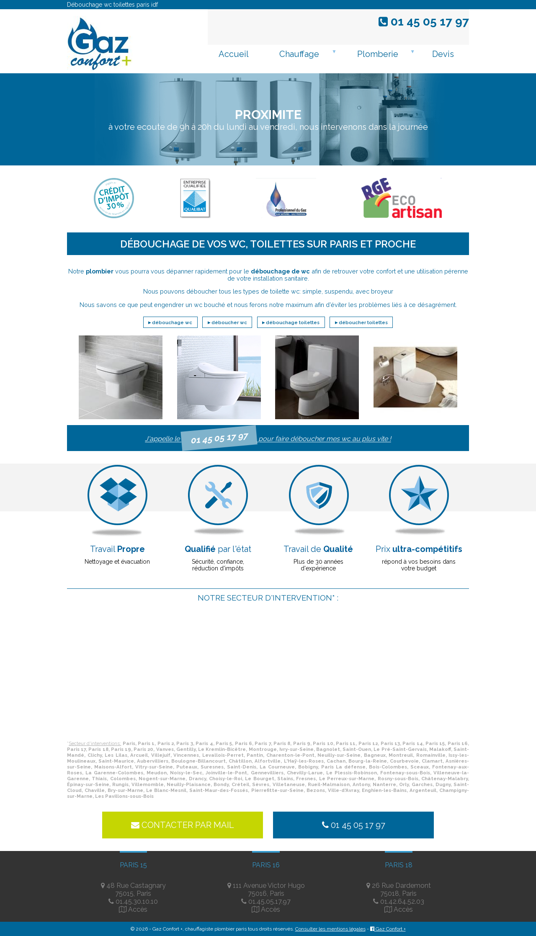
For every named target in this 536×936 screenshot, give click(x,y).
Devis (443, 54)
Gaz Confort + (388, 929)
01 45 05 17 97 (428, 21)
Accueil (234, 54)
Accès (137, 909)
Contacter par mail (182, 825)
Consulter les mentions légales (330, 929)
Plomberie (377, 54)
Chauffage (299, 54)
